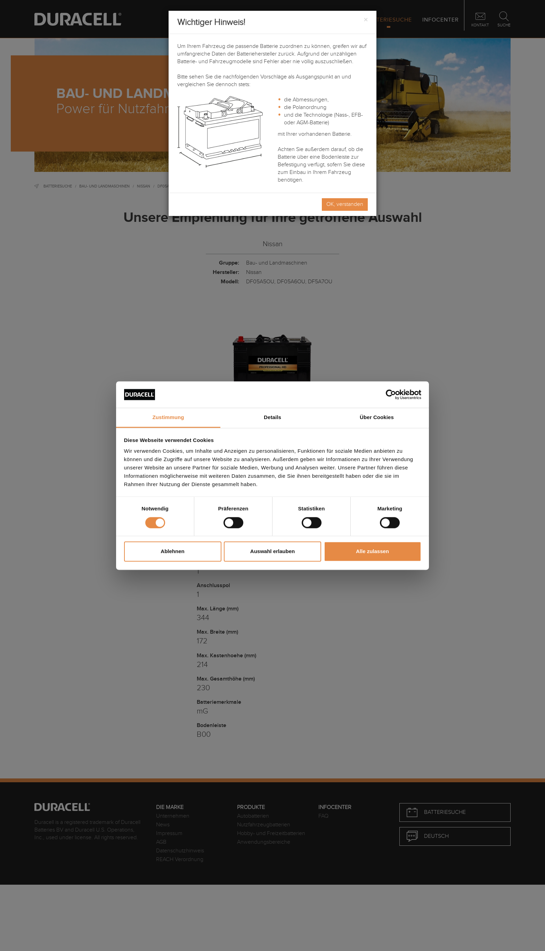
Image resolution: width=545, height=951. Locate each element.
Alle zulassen (372, 551)
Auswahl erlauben (272, 551)
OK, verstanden (344, 204)
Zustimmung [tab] (168, 417)
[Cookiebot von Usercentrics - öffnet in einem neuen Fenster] (390, 394)
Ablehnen (172, 551)
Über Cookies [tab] (377, 417)
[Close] (366, 20)
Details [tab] (272, 417)
